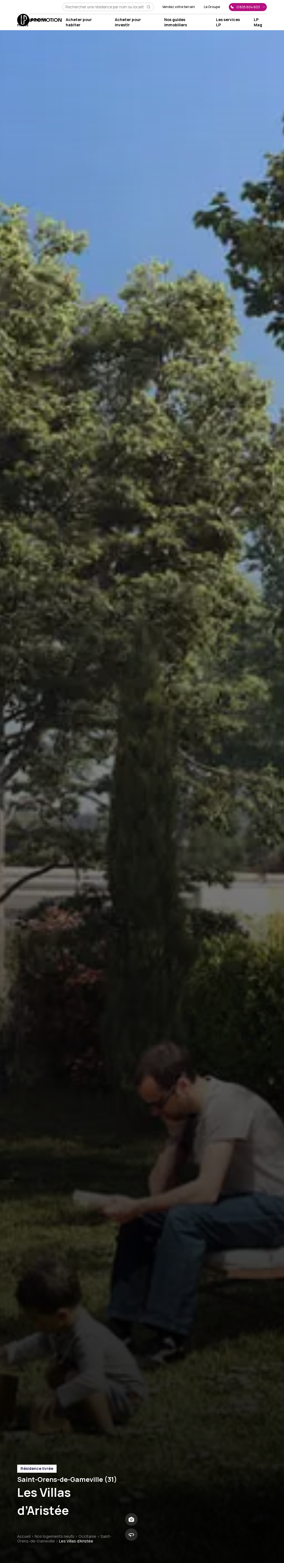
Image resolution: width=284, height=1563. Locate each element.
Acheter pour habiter (79, 22)
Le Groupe (212, 7)
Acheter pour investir (128, 22)
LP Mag (258, 22)
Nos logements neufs (54, 1536)
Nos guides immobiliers (175, 22)
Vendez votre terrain (178, 7)
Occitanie (87, 1536)
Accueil (24, 1536)
